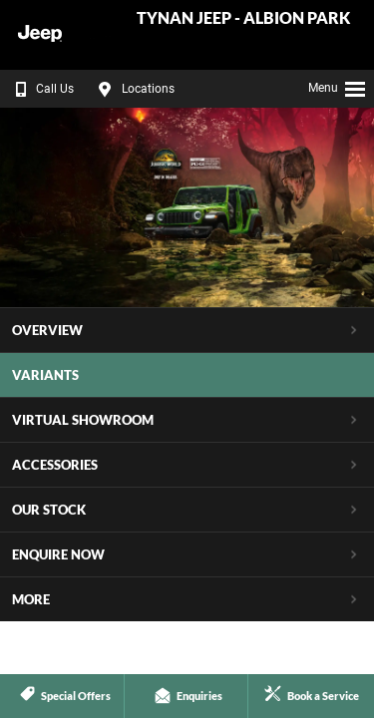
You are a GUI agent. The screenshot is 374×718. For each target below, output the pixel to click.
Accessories (55, 465)
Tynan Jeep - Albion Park (243, 18)
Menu (337, 86)
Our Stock (49, 510)
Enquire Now (58, 554)
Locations (134, 89)
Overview (47, 330)
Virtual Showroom (83, 420)
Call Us (40, 89)
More (31, 599)
